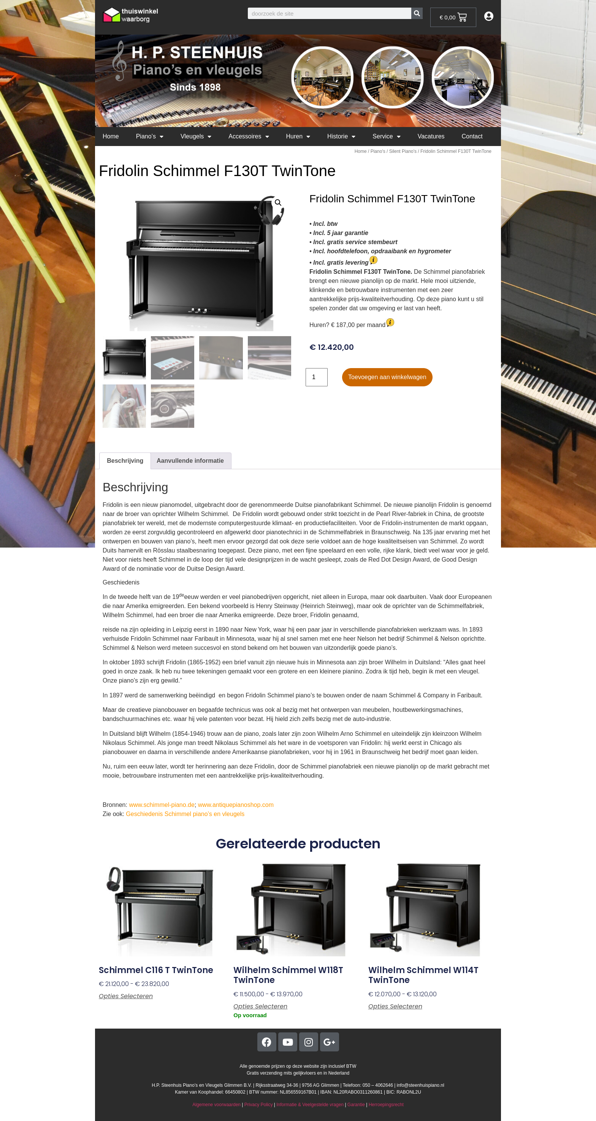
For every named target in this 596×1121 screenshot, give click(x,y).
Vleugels (196, 136)
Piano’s (149, 136)
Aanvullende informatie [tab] (190, 460)
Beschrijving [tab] (125, 460)
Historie (341, 136)
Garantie (356, 1104)
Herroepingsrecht (386, 1104)
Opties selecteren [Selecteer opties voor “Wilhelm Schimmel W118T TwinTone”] (260, 1007)
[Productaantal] (317, 377)
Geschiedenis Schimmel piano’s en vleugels (185, 814)
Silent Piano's (403, 151)
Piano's (378, 151)
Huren (298, 136)
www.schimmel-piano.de (162, 805)
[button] (278, 203)
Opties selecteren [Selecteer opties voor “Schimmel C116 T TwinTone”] (126, 996)
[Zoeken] (417, 13)
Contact (472, 136)
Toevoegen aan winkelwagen (387, 377)
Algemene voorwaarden (216, 1104)
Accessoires (248, 136)
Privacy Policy (258, 1104)
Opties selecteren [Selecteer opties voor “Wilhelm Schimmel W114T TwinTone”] (395, 1007)
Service (386, 136)
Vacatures (431, 136)
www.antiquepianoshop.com (236, 805)
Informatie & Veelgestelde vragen (310, 1104)
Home (111, 136)
